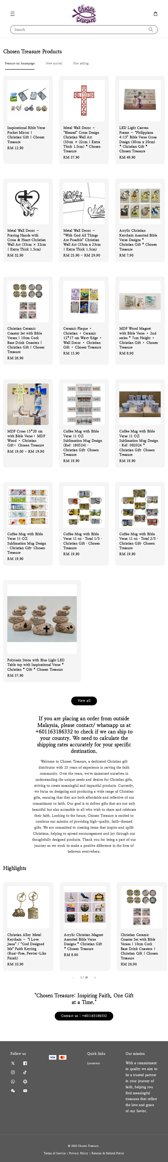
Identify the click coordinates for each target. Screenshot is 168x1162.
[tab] (20, 63)
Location (93, 1063)
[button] (12, 13)
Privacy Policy (78, 1153)
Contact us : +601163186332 (84, 1016)
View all (84, 700)
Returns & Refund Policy (108, 1153)
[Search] (151, 29)
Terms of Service (55, 1153)
